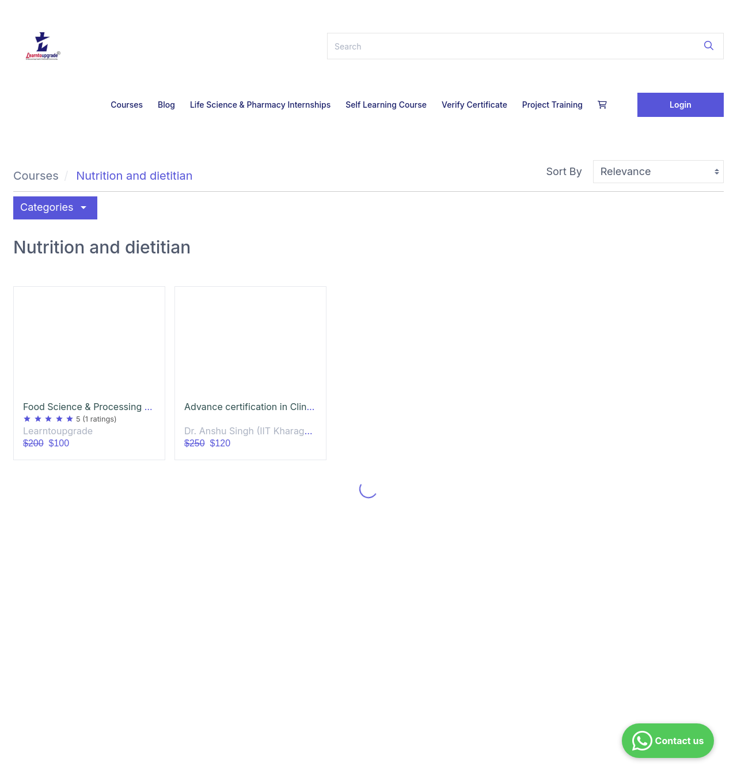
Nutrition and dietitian (134, 176)
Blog (166, 104)
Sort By (564, 171)
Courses (127, 104)
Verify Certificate (474, 104)
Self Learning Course (386, 104)
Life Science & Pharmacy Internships (260, 104)
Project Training (552, 104)
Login (681, 104)
